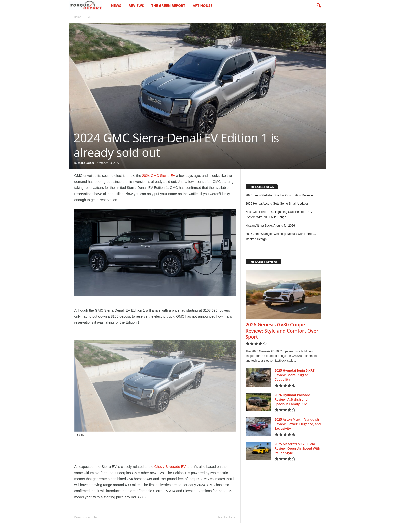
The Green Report (168, 5)
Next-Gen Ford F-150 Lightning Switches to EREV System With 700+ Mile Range (279, 214)
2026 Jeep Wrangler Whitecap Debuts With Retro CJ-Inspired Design (281, 236)
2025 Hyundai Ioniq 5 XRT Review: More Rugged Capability (295, 375)
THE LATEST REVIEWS (263, 261)
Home (77, 17)
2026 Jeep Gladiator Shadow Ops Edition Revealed (280, 195)
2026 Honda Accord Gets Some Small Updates (277, 203)
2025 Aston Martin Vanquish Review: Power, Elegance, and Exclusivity (298, 424)
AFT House (202, 5)
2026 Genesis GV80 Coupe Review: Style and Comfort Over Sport (282, 330)
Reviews (136, 5)
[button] (318, 5)
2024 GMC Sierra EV (158, 176)
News (116, 5)
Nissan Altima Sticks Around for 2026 (270, 225)
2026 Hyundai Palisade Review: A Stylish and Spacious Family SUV (292, 399)
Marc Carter (86, 163)
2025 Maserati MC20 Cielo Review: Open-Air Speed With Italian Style (297, 448)
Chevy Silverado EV (170, 467)
